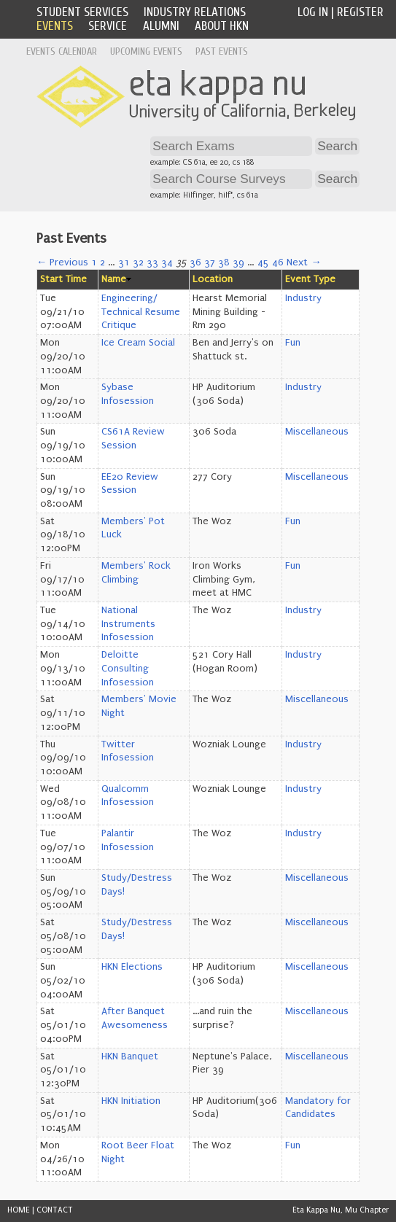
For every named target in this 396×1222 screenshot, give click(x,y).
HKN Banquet (129, 1056)
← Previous (62, 262)
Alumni (161, 26)
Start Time (63, 279)
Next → (304, 262)
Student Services (82, 12)
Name (113, 279)
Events (54, 26)
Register (360, 12)
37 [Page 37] (209, 262)
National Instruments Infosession (128, 623)
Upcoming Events (146, 51)
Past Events (221, 51)
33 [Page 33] (152, 262)
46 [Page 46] (278, 262)
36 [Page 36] (195, 262)
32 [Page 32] (138, 262)
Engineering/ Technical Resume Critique (140, 311)
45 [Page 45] (263, 262)
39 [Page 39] (238, 262)
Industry (303, 298)
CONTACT (54, 1210)
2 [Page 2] (102, 262)
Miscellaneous (317, 431)
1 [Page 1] (94, 262)
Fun (292, 343)
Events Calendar (61, 51)
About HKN (222, 26)
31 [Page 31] (124, 262)
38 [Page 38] (224, 262)
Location (213, 279)
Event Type (310, 279)
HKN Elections (132, 967)
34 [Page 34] (167, 262)
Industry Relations (195, 12)
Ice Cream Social (138, 343)
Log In (313, 12)
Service (107, 26)
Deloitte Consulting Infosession (127, 668)
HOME (18, 1210)
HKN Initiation (130, 1101)
